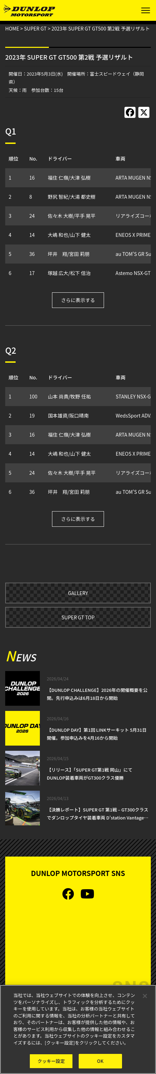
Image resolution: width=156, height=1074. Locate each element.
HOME (12, 28)
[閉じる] (145, 996)
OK (100, 1061)
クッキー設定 (51, 1061)
